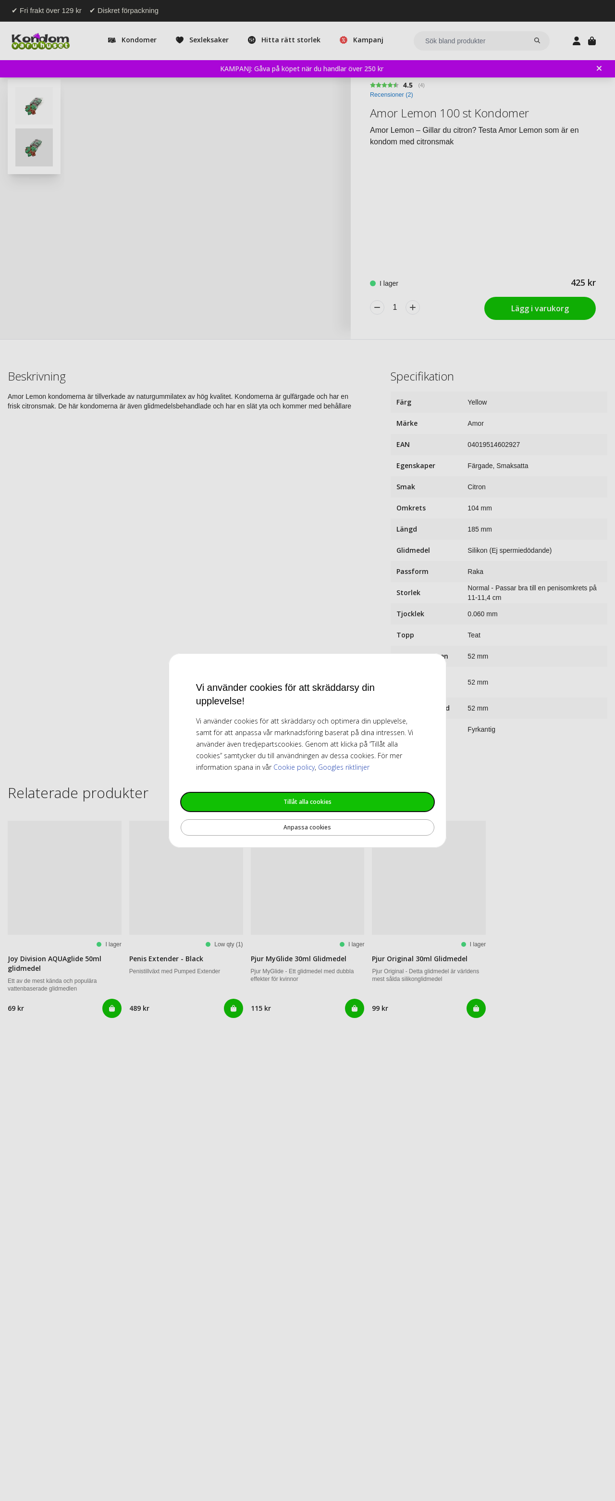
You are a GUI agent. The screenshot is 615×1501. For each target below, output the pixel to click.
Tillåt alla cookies (307, 802)
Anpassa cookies (307, 827)
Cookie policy (294, 767)
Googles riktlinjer (343, 767)
